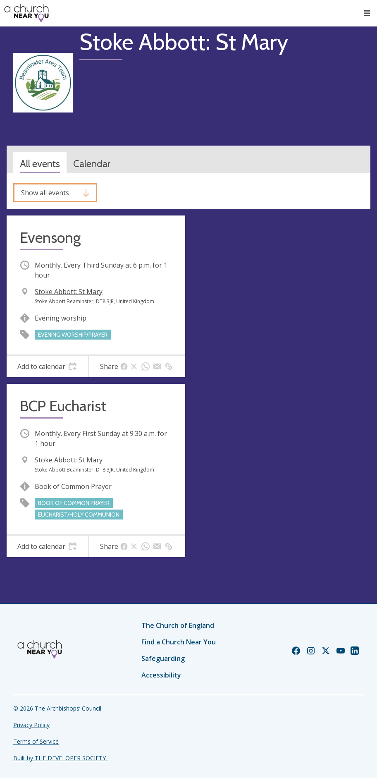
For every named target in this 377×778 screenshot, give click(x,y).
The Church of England (177, 625)
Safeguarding (163, 658)
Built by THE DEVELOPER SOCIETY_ (60, 758)
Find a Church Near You (178, 641)
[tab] (47, 366)
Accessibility (161, 675)
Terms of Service (36, 741)
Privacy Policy (31, 725)
